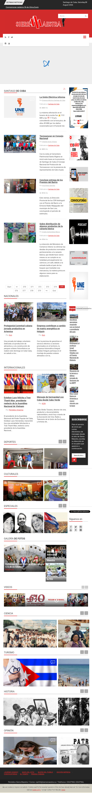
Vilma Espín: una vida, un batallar (17, 530)
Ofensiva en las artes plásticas (48, 498)
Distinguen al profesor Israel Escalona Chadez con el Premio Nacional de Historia (75, 351)
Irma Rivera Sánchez (48, 185)
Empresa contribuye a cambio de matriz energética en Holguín (51, 328)
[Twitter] (12, 37)
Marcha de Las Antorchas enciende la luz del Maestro (56, 556)
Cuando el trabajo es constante (16, 466)
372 (39, 287)
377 (24, 291)
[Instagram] (5, 43)
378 (31, 291)
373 (47, 287)
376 (16, 291)
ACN (44, 404)
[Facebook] (8, 37)
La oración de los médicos (14, 683)
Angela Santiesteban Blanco (51, 232)
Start (9, 287)
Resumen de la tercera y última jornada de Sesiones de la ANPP (74, 377)
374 (55, 287)
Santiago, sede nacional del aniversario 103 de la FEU (56, 574)
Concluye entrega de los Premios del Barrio (51, 181)
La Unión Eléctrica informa (52, 97)
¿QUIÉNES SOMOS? (11, 772)
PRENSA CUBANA (37, 774)
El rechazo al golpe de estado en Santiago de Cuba (24, 722)
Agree (63, 790)
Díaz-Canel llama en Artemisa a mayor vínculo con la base (74, 400)
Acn (10, 335)
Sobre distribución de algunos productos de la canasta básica (51, 226)
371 (32, 287)
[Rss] (5, 37)
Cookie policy (36, 790)
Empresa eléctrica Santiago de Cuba (53, 100)
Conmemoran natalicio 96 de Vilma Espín (22, 7)
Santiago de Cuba (53, 104)
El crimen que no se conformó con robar (20, 761)
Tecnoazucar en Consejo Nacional (51, 137)
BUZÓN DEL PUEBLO (45, 772)
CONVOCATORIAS (10, 774)
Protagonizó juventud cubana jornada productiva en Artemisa (18, 328)
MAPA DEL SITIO (28, 772)
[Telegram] (75, 530)
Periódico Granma (16, 410)
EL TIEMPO (24, 774)
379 (39, 291)
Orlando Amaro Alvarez (49, 142)
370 (24, 287)
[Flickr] (80, 530)
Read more (9, 569)
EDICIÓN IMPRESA (63, 772)
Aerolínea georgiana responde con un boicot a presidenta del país (75, 326)
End (54, 291)
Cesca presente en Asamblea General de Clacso (66, 644)
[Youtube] (9, 43)
